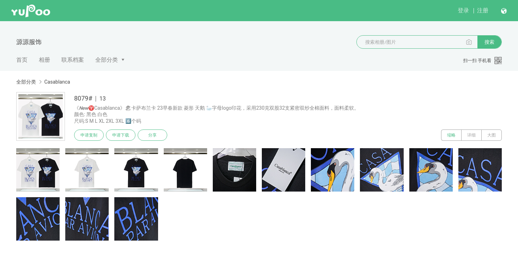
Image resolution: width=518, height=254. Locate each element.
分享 (152, 135)
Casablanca (57, 82)
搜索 (489, 42)
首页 (22, 59)
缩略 (451, 135)
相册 (44, 59)
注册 (482, 10)
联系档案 (72, 59)
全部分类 (106, 59)
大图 (491, 135)
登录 (463, 10)
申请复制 (88, 135)
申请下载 (120, 135)
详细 (471, 135)
